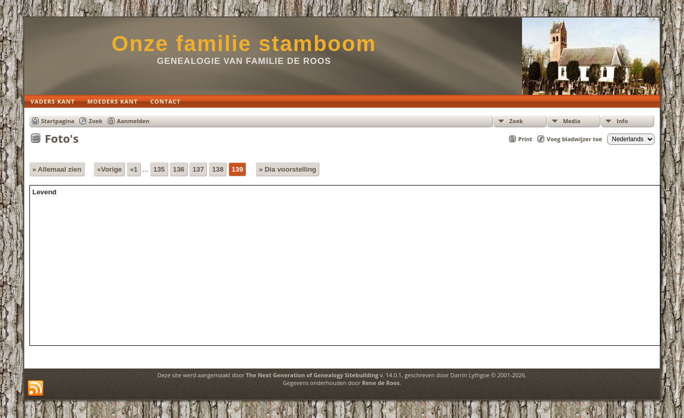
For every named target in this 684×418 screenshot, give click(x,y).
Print (525, 139)
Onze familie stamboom (243, 43)
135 (159, 169)
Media (571, 121)
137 (198, 169)
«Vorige (109, 169)
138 (217, 169)
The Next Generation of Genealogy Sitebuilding (312, 375)
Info (622, 121)
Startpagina (57, 121)
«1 (134, 169)
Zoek (516, 121)
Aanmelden (133, 121)
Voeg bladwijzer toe (574, 139)
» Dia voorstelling (287, 169)
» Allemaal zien (57, 169)
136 (178, 169)
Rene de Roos (381, 383)
